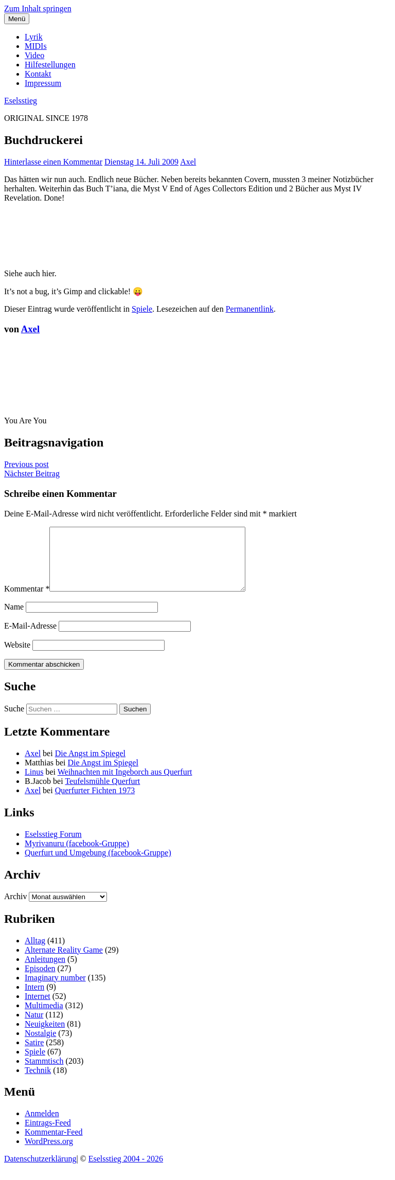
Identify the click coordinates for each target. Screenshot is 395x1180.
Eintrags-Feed (48, 1135)
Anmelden (42, 1125)
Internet (37, 1008)
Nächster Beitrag (32, 473)
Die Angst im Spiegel (90, 765)
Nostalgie (40, 1045)
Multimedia (44, 1017)
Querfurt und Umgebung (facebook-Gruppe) (98, 865)
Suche (14, 721)
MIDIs (36, 46)
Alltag (35, 953)
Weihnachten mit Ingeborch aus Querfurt (125, 784)
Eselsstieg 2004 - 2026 (125, 1171)
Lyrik (34, 36)
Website (17, 657)
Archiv (15, 908)
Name (14, 619)
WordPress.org (49, 1153)
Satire (34, 1054)
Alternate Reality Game (64, 962)
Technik (38, 1082)
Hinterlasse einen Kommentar (53, 161)
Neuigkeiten (45, 1036)
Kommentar (26, 601)
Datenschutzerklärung (40, 1171)
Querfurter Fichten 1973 (95, 802)
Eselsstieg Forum (53, 846)
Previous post (26, 464)
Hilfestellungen (50, 64)
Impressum (43, 83)
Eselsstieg (20, 100)
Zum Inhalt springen (37, 8)
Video (34, 55)
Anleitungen (45, 971)
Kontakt (38, 73)
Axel (188, 161)
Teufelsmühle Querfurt (102, 793)
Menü (16, 19)
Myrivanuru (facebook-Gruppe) (77, 855)
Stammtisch (44, 1073)
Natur (34, 1027)
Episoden (40, 980)
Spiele (142, 309)
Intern (34, 999)
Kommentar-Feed (54, 1144)
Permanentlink (250, 309)
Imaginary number (55, 990)
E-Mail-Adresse (30, 638)
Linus (34, 784)
